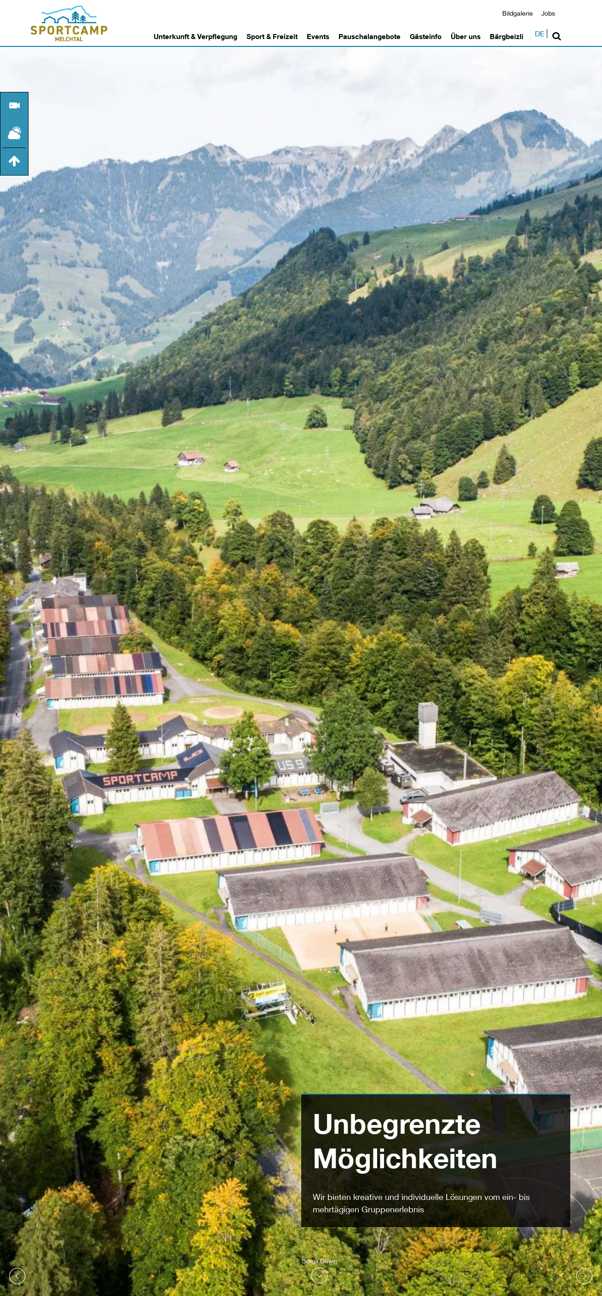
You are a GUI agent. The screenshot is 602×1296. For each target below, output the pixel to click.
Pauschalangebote (369, 36)
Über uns (466, 36)
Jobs (548, 13)
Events (318, 36)
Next (584, 1276)
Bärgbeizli (506, 36)
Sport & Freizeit (272, 36)
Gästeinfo (425, 36)
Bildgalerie (517, 13)
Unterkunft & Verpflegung (195, 36)
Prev (17, 1276)
